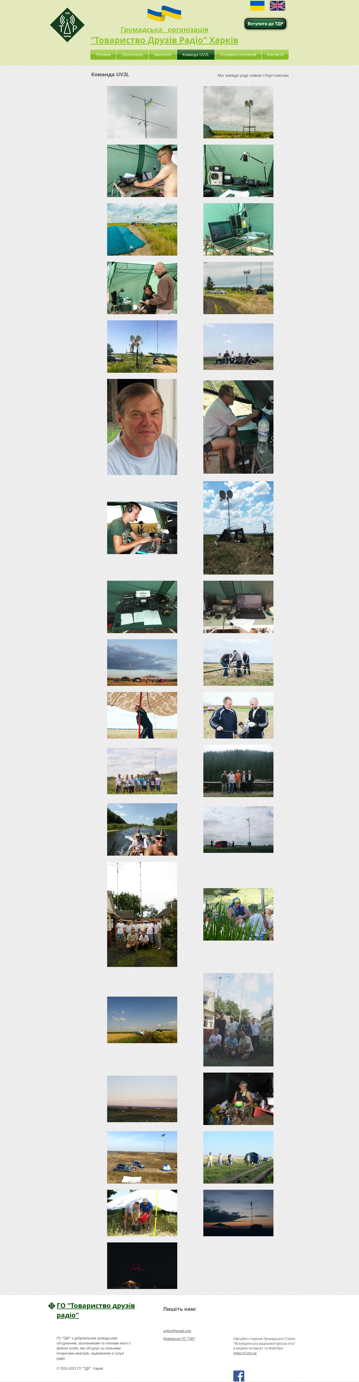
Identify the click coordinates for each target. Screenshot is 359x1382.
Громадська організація (164, 29)
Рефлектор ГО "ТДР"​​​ (179, 1339)
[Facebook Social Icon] (238, 1376)
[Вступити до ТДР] (265, 23)
